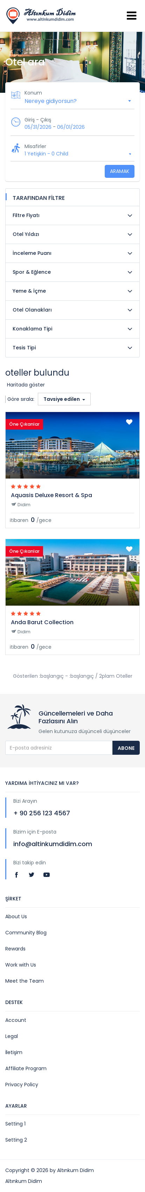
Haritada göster (26, 384)
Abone (126, 748)
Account (15, 1020)
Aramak (119, 171)
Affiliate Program (26, 1068)
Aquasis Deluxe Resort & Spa (51, 495)
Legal (11, 1036)
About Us (16, 916)
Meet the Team (24, 980)
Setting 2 (16, 1139)
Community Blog (26, 932)
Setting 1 (15, 1123)
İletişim (13, 1052)
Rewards (15, 948)
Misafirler (35, 146)
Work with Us (20, 964)
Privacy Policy (21, 1084)
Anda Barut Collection (42, 622)
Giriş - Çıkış (38, 119)
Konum (33, 92)
